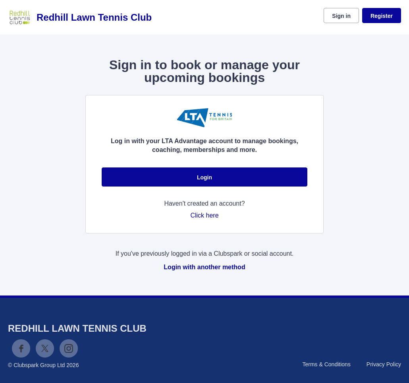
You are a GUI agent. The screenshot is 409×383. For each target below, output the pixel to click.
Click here (204, 215)
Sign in (341, 16)
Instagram (69, 348)
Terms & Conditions (326, 364)
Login (204, 177)
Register (381, 16)
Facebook (21, 348)
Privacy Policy (384, 364)
